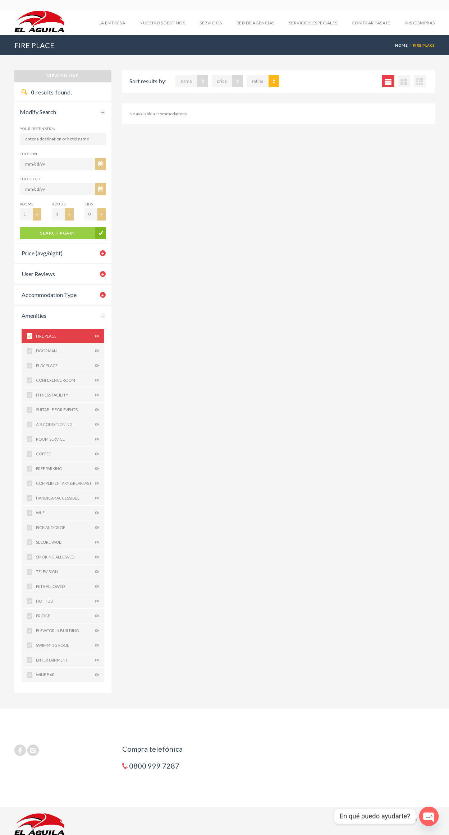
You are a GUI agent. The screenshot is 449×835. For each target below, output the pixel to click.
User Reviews (38, 273)
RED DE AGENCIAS (256, 22)
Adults (59, 204)
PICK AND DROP (67, 527)
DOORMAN (67, 351)
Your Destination (38, 128)
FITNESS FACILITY (67, 395)
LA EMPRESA (111, 22)
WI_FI (67, 513)
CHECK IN (28, 154)
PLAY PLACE (67, 365)
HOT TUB (67, 601)
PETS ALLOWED (67, 586)
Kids (88, 204)
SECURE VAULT (67, 542)
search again (57, 233)
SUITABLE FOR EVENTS (67, 409)
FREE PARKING (67, 468)
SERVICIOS (211, 22)
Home (401, 45)
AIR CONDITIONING (67, 424)
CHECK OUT (30, 179)
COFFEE (67, 454)
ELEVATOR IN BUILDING (67, 630)
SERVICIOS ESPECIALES (313, 22)
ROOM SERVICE (67, 439)
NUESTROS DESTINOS (162, 22)
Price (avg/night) (42, 253)
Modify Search (38, 111)
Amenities (34, 315)
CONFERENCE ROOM (67, 380)
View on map (63, 75)
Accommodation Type (49, 294)
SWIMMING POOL (67, 645)
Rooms (26, 204)
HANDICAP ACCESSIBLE (67, 498)
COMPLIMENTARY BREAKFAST (67, 483)
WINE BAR (67, 675)
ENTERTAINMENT (67, 660)
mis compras (419, 22)
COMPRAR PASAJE (371, 22)
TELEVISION (67, 571)
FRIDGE (67, 616)
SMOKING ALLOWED (67, 557)
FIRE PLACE (67, 336)
